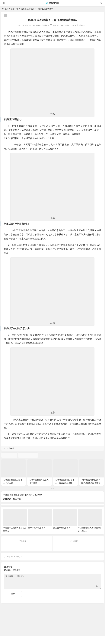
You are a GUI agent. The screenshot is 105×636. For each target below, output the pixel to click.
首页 (6, 9)
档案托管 (14, 9)
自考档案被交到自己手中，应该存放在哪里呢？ (65, 483)
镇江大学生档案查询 (61, 528)
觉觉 (11, 495)
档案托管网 (54, 3)
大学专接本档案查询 (36, 528)
